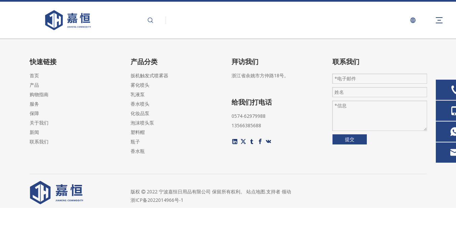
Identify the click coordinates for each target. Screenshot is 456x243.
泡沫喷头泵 (142, 122)
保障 (34, 113)
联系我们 (39, 141)
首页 (34, 75)
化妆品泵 (140, 113)
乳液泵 (138, 94)
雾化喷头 (140, 85)
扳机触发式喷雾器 (149, 75)
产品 (34, 85)
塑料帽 (138, 132)
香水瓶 (138, 151)
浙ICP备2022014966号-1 (157, 200)
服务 (34, 104)
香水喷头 (140, 104)
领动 (286, 191)
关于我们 (39, 122)
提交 (349, 139)
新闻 (34, 132)
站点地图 (255, 191)
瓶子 (135, 141)
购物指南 (39, 94)
